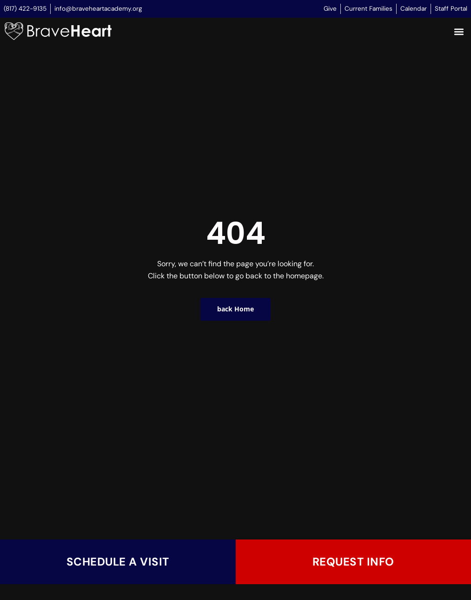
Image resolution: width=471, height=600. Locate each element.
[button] (458, 32)
